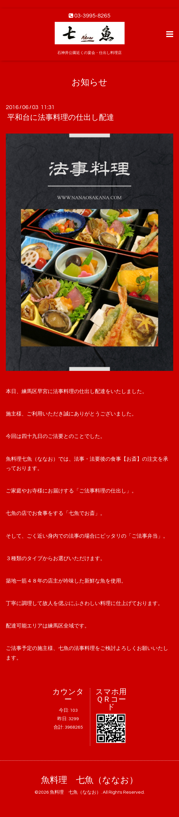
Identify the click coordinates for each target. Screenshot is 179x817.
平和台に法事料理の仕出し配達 (60, 117)
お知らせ (89, 82)
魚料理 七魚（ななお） (89, 780)
